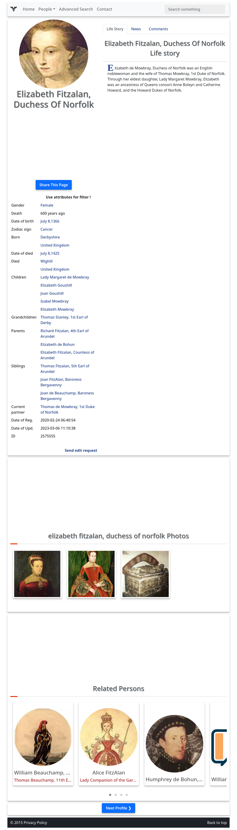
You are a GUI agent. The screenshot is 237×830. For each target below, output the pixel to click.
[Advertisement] (53, 143)
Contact (104, 9)
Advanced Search (76, 9)
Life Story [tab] (115, 28)
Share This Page (54, 184)
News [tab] (136, 28)
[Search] (195, 9)
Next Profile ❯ (118, 808)
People (45, 9)
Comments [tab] (158, 28)
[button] (110, 795)
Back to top (217, 822)
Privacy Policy (35, 822)
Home (29, 9)
